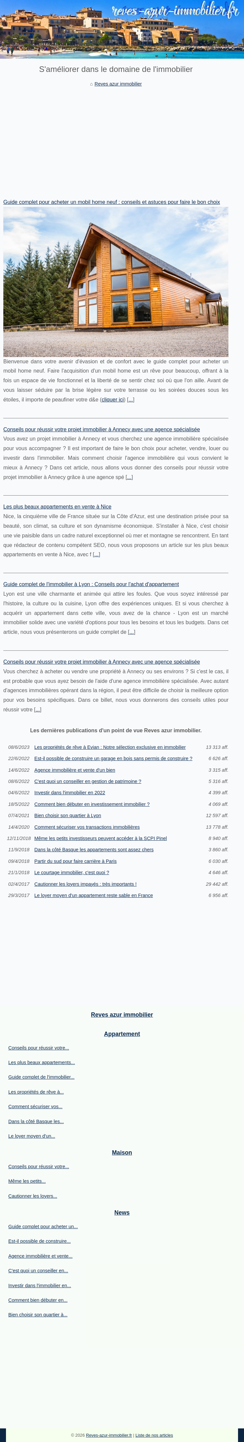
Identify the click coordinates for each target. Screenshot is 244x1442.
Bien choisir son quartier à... (37, 1314)
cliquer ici (113, 399)
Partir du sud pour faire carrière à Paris (76, 861)
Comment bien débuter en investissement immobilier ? (92, 804)
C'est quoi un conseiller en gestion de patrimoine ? (88, 781)
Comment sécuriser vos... (35, 1106)
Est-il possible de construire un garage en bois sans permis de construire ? (114, 758)
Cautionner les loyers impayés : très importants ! (86, 884)
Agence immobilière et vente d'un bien (75, 770)
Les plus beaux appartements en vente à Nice (57, 507)
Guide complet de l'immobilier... (41, 1077)
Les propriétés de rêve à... (36, 1092)
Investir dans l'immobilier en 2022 (70, 792)
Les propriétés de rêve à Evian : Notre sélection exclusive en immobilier (110, 747)
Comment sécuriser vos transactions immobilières (87, 827)
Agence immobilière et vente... (40, 1256)
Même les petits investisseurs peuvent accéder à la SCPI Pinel (101, 838)
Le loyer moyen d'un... (31, 1136)
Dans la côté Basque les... (36, 1121)
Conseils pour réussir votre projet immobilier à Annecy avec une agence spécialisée (101, 429)
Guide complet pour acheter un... (43, 1226)
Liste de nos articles (154, 1435)
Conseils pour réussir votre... (38, 1048)
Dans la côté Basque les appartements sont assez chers (94, 849)
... (130, 399)
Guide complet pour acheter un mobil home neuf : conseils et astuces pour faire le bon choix (111, 202)
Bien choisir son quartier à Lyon (68, 815)
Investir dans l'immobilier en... (39, 1285)
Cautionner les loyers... (32, 1196)
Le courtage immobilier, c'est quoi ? (72, 872)
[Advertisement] (116, 137)
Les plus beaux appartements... (41, 1062)
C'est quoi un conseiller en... (38, 1270)
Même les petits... (27, 1181)
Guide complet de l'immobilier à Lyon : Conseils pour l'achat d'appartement (91, 584)
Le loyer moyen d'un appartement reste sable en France (94, 895)
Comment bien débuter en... (37, 1300)
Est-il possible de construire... (39, 1241)
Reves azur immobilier (118, 84)
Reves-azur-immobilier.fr (109, 1435)
